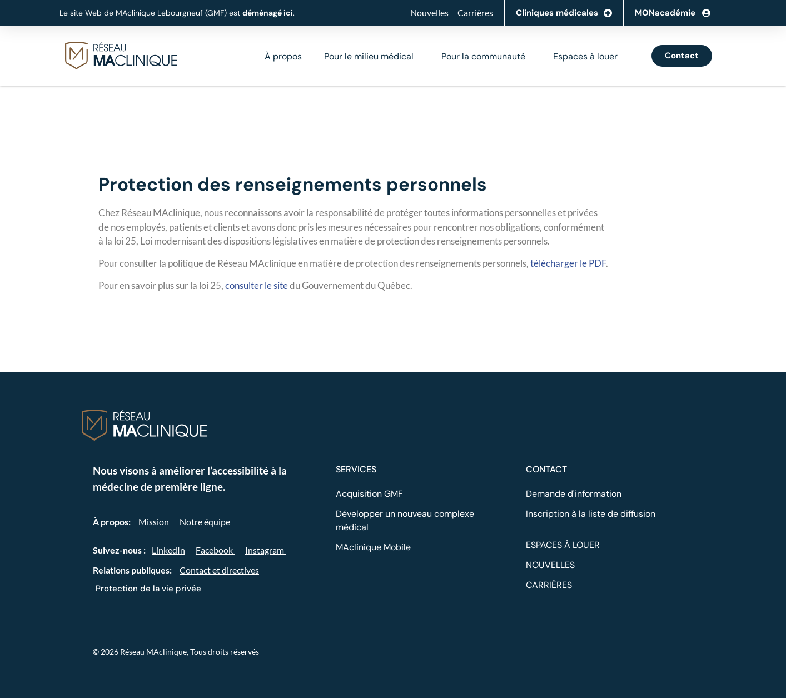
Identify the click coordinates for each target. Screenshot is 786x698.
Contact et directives (219, 570)
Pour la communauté (483, 56)
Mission (153, 521)
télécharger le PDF (568, 263)
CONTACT (546, 469)
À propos (283, 56)
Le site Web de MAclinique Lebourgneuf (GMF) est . (177, 13)
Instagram (265, 550)
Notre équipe (205, 521)
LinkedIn (168, 550)
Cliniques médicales (564, 13)
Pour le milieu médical (369, 56)
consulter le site (256, 285)
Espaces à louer (585, 56)
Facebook (215, 550)
